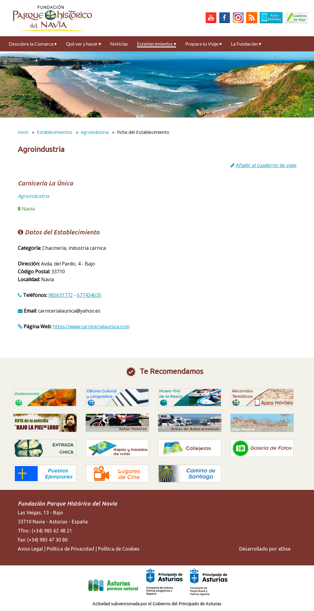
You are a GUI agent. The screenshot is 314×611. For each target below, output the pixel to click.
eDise (284, 549)
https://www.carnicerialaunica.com (91, 326)
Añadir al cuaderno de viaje (266, 165)
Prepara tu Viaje (203, 44)
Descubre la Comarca (33, 44)
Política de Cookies (119, 549)
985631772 (60, 295)
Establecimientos (156, 44)
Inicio (23, 132)
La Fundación (246, 44)
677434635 (89, 295)
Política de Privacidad (70, 549)
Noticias (119, 44)
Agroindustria (95, 132)
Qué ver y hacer (83, 44)
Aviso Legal (30, 549)
